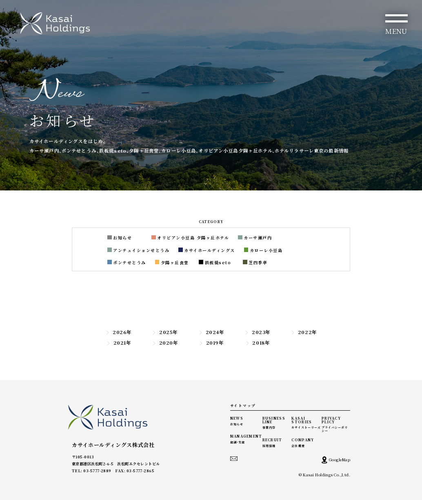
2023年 (257, 332)
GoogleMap (336, 460)
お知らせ (119, 238)
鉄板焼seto (215, 262)
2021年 (118, 343)
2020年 (165, 343)
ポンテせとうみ (126, 262)
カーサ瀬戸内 (255, 238)
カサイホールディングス (206, 250)
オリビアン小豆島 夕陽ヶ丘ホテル (190, 238)
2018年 (257, 343)
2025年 (165, 332)
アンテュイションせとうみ (138, 250)
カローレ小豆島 (263, 250)
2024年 (211, 332)
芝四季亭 (255, 262)
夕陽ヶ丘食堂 (172, 262)
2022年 (304, 332)
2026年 (118, 332)
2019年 (211, 343)
